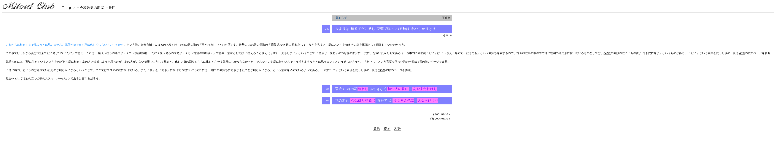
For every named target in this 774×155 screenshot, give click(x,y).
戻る (387, 129)
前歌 (376, 129)
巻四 (111, 7)
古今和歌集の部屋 (90, 7)
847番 (607, 53)
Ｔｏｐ (66, 7)
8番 (420, 61)
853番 (187, 44)
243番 (381, 70)
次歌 (397, 129)
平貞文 (446, 17)
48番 (742, 53)
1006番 (252, 44)
